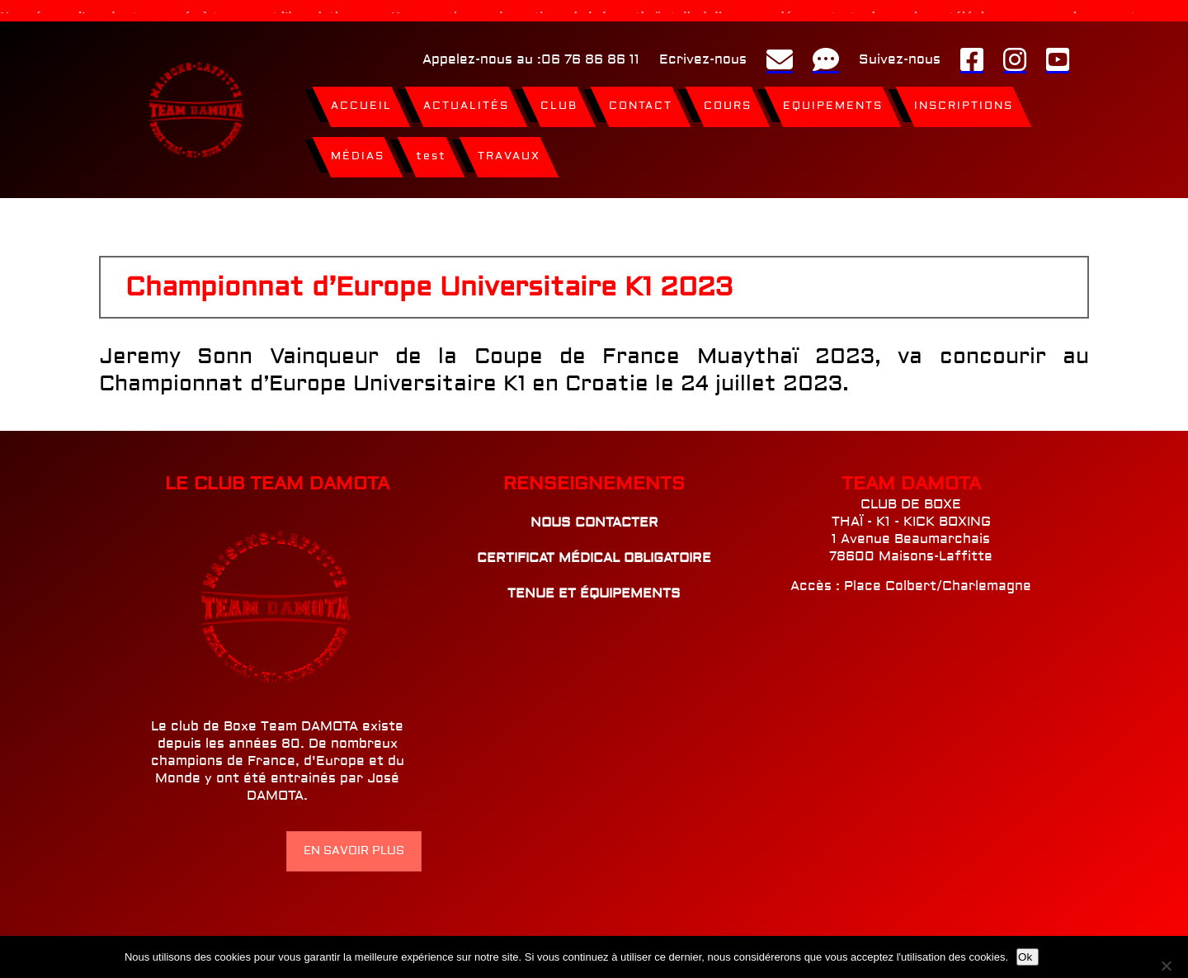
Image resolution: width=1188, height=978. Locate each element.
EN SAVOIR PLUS (354, 847)
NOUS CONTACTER (594, 519)
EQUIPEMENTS (833, 102)
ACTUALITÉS (466, 102)
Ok (1025, 957)
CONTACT (640, 102)
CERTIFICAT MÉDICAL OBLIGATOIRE (594, 554)
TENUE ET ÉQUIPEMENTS (594, 590)
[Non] (1169, 965)
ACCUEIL (361, 102)
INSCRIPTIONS (963, 102)
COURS (728, 102)
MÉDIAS (357, 152)
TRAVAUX (509, 152)
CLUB (559, 102)
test (431, 152)
